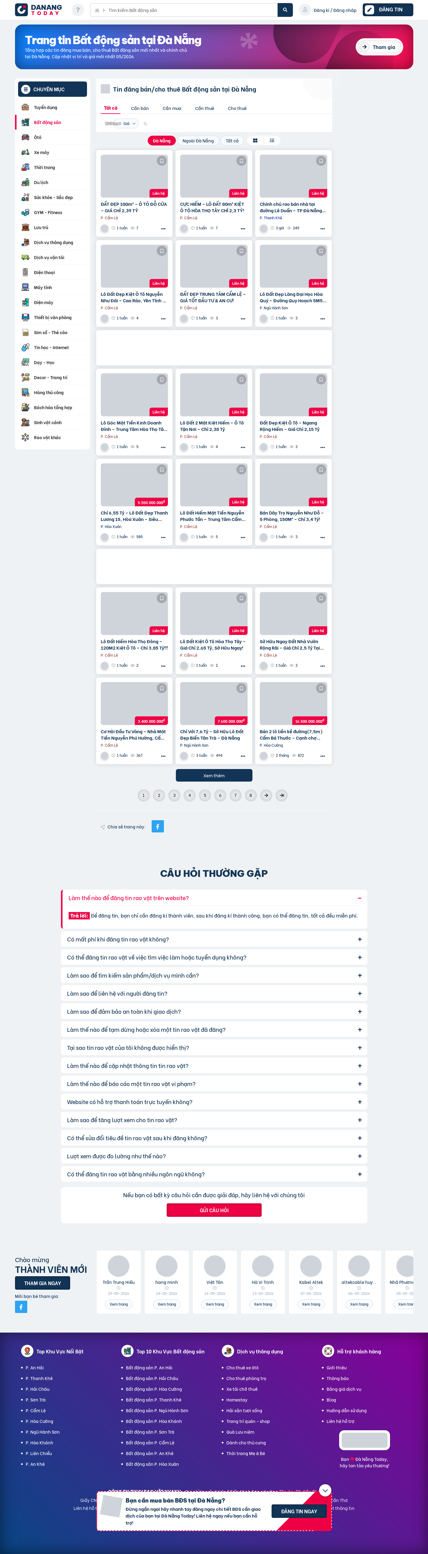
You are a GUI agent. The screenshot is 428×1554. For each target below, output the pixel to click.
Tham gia (384, 46)
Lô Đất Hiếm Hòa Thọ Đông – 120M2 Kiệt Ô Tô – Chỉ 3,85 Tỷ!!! (134, 644)
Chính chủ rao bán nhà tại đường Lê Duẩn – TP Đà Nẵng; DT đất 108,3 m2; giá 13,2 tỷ (292, 207)
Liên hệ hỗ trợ (340, 1421)
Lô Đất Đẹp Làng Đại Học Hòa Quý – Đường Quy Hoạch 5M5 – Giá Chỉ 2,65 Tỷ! (293, 297)
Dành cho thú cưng (246, 1442)
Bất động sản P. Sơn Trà (150, 1431)
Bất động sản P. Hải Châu (152, 1378)
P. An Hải (35, 1367)
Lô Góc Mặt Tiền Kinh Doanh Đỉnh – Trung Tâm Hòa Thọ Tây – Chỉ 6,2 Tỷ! (133, 425)
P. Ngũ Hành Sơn (43, 1431)
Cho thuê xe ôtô (242, 1367)
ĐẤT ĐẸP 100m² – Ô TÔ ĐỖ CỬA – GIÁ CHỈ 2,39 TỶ (134, 207)
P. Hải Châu (37, 1389)
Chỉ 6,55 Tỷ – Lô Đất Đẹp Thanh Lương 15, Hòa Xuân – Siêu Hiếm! (134, 515)
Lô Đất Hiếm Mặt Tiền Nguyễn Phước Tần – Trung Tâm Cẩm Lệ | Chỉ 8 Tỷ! (212, 515)
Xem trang (119, 1304)
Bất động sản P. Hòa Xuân (152, 1464)
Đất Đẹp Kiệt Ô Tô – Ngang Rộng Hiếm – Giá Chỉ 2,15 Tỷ (290, 425)
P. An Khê (35, 1464)
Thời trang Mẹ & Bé (245, 1453)
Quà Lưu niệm (240, 1431)
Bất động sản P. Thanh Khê (153, 1399)
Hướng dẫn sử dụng (347, 1410)
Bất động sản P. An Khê (149, 1453)
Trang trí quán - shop (248, 1421)
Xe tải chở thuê (242, 1389)
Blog (331, 1399)
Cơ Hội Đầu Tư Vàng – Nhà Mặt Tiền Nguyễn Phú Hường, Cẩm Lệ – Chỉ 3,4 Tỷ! (133, 734)
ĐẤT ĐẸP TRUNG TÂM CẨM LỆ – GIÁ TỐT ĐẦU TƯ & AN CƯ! (213, 297)
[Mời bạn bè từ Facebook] (21, 1307)
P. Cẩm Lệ (36, 1410)
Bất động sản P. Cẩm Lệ (150, 1442)
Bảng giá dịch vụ (344, 1389)
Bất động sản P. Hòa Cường (154, 1389)
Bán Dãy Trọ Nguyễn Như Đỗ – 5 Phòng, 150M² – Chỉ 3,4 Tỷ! (292, 515)
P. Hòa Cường (39, 1421)
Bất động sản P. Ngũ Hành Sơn (157, 1410)
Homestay (237, 1399)
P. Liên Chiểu (39, 1453)
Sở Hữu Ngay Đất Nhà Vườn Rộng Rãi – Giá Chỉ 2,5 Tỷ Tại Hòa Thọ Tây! (290, 644)
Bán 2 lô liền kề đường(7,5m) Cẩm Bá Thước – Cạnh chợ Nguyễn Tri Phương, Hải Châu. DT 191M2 (292, 734)
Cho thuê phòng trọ (246, 1378)
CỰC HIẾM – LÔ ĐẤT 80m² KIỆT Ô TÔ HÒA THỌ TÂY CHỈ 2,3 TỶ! (212, 207)
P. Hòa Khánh (39, 1442)
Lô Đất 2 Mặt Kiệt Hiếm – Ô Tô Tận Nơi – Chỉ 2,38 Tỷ (212, 425)
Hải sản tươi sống (244, 1410)
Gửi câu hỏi (214, 1209)
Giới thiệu (337, 1367)
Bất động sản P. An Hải (149, 1367)
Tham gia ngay (42, 1282)
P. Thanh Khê (39, 1378)
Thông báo (338, 1378)
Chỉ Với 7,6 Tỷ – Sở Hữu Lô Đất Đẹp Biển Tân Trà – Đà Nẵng (212, 734)
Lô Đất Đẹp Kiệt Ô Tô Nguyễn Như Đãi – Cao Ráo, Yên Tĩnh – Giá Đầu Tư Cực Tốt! (133, 297)
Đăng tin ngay (299, 1510)
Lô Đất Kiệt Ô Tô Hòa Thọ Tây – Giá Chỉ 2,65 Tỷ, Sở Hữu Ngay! (213, 644)
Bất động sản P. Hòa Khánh (154, 1421)
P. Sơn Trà (36, 1399)
